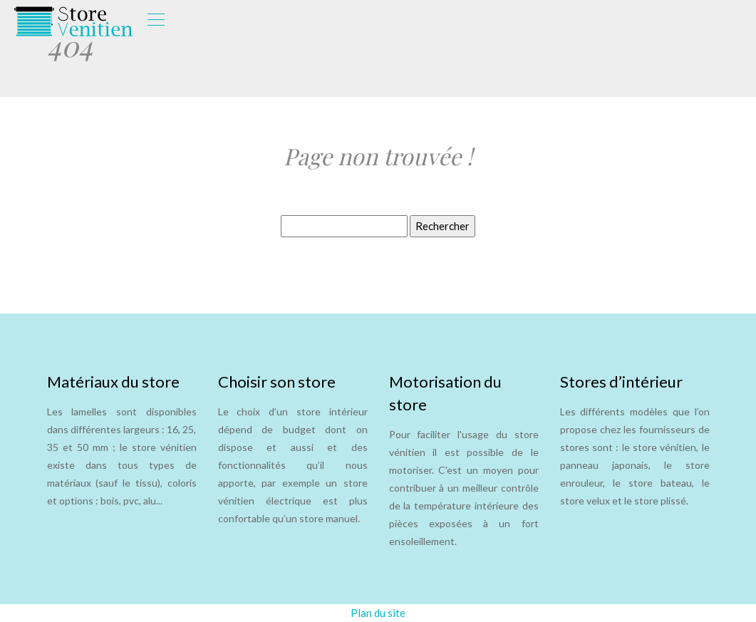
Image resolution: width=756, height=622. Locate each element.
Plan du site (378, 612)
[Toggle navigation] (155, 21)
